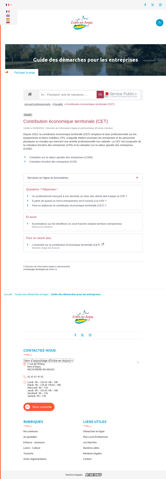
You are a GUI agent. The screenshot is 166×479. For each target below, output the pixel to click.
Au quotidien (30, 437)
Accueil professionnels (37, 104)
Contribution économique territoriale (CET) (90, 104)
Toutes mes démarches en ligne (31, 294)
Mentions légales (92, 453)
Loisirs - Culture (31, 448)
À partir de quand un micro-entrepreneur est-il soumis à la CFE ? (69, 200)
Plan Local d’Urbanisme (95, 437)
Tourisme (28, 453)
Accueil (8, 294)
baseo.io (53, 269)
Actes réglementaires (35, 459)
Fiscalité (58, 104)
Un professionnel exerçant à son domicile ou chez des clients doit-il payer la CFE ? (79, 196)
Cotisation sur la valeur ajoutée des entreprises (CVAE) (61, 157)
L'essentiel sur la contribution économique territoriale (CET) (68, 244)
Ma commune (30, 431)
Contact (87, 459)
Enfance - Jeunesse (34, 442)
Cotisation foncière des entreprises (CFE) (53, 161)
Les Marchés (90, 442)
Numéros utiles (91, 448)
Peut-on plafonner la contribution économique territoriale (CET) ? (69, 205)
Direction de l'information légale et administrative (47, 266)
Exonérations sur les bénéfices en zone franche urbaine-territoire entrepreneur (77, 223)
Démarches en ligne (94, 431)
